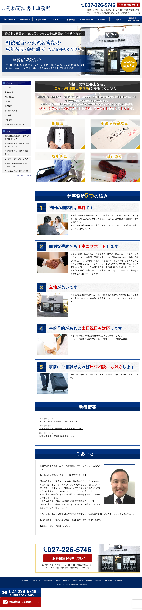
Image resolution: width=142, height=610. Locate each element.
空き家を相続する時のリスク (16, 159)
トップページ (9, 19)
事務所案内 (25, 19)
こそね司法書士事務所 (69, 584)
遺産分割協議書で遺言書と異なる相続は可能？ (17, 145)
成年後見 (102, 19)
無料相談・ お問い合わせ (15, 124)
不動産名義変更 (86, 19)
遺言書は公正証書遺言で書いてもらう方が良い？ (17, 165)
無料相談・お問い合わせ (132, 19)
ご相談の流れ (40, 19)
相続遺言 (71, 19)
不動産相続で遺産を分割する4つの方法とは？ (17, 137)
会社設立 (117, 19)
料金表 (55, 19)
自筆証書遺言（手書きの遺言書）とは (16, 152)
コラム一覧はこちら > (23, 175)
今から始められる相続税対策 (16, 171)
